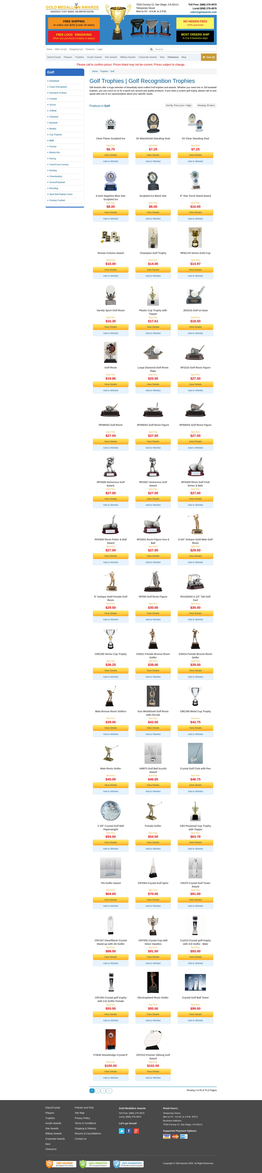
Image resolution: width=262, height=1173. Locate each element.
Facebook (129, 1131)
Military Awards (127, 57)
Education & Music (58, 93)
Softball (52, 110)
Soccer (52, 105)
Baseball (53, 123)
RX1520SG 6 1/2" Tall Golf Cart (195, 598)
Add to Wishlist (110, 161)
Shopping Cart (76, 49)
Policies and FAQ (84, 1107)
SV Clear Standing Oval (195, 138)
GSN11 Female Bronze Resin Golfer (153, 656)
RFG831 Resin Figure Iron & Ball (153, 541)
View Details (111, 155)
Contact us (81, 1138)
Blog (184, 57)
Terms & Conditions (85, 1123)
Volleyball (53, 117)
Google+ (136, 1131)
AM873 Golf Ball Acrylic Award (153, 770)
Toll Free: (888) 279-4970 (131, 1113)
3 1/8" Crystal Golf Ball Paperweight (111, 827)
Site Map (79, 1112)
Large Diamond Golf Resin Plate (153, 369)
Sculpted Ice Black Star (153, 195)
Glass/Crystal (54, 57)
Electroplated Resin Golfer (153, 997)
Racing (52, 158)
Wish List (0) (61, 49)
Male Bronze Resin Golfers (110, 711)
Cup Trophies (55, 134)
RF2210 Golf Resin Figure (195, 367)
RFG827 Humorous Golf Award (153, 484)
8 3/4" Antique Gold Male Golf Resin (195, 541)
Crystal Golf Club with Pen (195, 768)
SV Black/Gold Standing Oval (153, 138)
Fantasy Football (57, 200)
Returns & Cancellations (88, 1133)
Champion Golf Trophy (153, 253)
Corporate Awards (148, 57)
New (162, 57)
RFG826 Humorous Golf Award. (111, 484)
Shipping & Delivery (85, 1128)
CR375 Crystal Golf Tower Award (195, 885)
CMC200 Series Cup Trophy (111, 654)
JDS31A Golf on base (195, 310)
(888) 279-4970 (208, 4)
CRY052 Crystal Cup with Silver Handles (153, 942)
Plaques (68, 57)
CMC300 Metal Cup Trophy (195, 711)
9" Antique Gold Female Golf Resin (110, 598)
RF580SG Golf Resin (111, 425)
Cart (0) (209, 57)
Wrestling (53, 188)
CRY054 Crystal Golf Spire (153, 883)
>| (109, 1090)
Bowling (53, 170)
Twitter (121, 1131)
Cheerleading (55, 176)
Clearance (173, 57)
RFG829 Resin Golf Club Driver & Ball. (195, 484)
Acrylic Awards (94, 57)
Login (99, 49)
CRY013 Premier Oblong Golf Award (153, 1057)
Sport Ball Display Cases (61, 194)
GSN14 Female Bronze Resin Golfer (195, 656)
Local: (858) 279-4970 (130, 1116)
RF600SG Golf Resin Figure (195, 425)
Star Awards (111, 57)
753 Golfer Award (111, 883)
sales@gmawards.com (203, 12)
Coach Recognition (58, 87)
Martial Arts (54, 152)
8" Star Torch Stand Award (195, 195)
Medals (52, 128)
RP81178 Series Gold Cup (195, 253)
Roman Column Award (111, 253)
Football (53, 99)
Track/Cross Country (59, 164)
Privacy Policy (82, 1118)
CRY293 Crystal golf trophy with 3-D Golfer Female (111, 999)
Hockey (52, 146)
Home (49, 49)
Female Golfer (153, 825)
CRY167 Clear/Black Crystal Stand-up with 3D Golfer (111, 942)
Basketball (54, 81)
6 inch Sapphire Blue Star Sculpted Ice (110, 197)
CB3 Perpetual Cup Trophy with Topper (195, 827)
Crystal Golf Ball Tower (195, 997)
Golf (112, 71)
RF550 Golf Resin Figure (153, 596)
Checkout (90, 49)
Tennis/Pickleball (57, 182)
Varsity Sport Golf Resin (111, 310)
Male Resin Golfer (110, 768)
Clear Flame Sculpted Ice (110, 138)
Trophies (79, 57)
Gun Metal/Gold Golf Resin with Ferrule (153, 713)
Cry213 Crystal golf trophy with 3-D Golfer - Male (195, 942)
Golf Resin (111, 367)
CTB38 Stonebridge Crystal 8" (110, 1055)
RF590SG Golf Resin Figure (153, 425)
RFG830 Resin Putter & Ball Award (111, 541)
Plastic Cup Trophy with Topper (153, 312)
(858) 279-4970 (208, 8)
